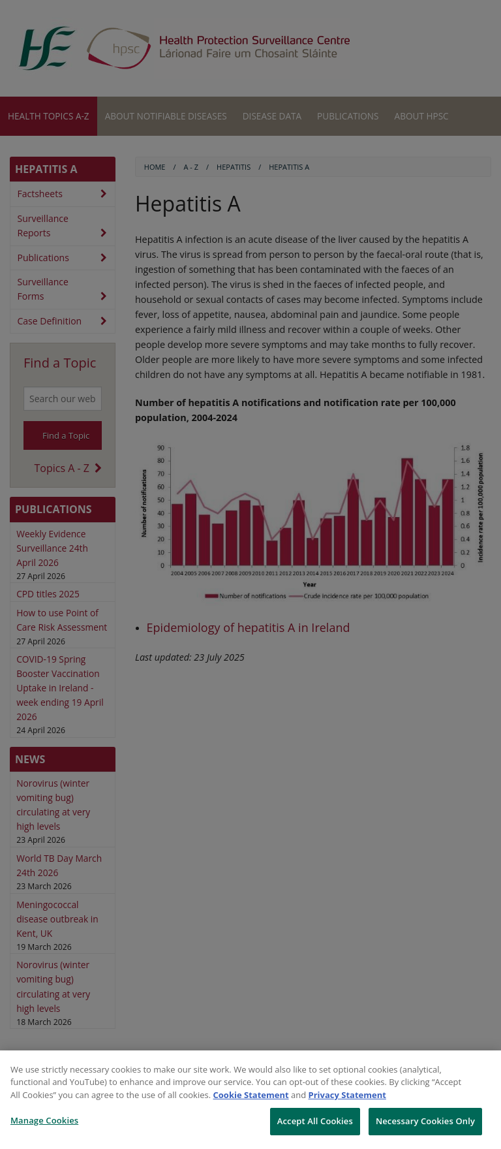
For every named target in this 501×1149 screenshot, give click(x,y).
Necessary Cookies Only (425, 1121)
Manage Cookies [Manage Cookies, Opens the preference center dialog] (44, 1120)
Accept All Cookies (315, 1121)
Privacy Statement (347, 1095)
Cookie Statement (251, 1095)
